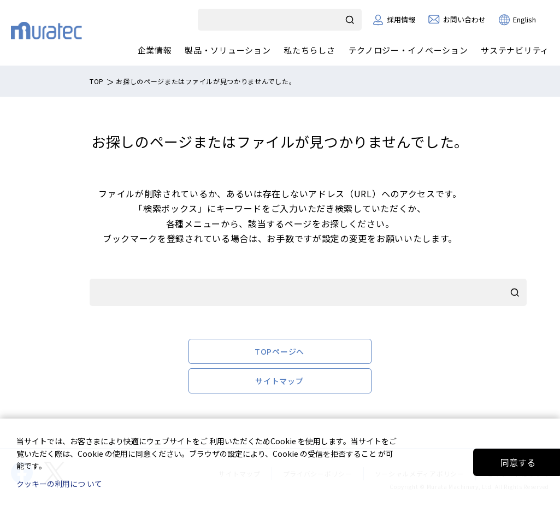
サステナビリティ (515, 50)
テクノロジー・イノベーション (408, 50)
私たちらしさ (309, 50)
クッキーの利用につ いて (59, 483)
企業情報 (155, 50)
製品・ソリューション (227, 50)
